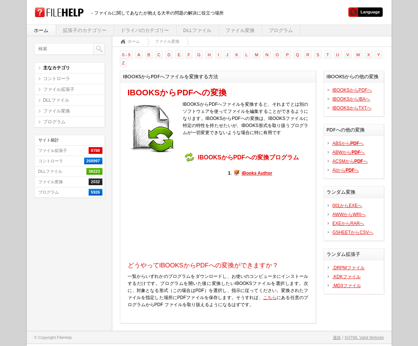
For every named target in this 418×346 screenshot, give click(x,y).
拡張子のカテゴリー (84, 30)
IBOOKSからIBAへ (351, 99)
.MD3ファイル (346, 285)
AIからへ (345, 170)
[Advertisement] (174, 211)
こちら (270, 297)
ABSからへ (348, 143)
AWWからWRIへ (349, 214)
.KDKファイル (346, 276)
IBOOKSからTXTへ (351, 108)
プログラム (281, 30)
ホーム (41, 30)
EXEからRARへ (348, 223)
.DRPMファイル (348, 267)
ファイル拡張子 (58, 89)
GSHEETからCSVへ (352, 232)
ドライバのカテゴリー (145, 30)
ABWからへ (348, 152)
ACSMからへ (350, 161)
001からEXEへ (347, 205)
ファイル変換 (240, 30)
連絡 (337, 337)
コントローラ (56, 78)
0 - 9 (126, 55)
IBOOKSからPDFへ (352, 90)
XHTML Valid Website (364, 337)
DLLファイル (197, 30)
